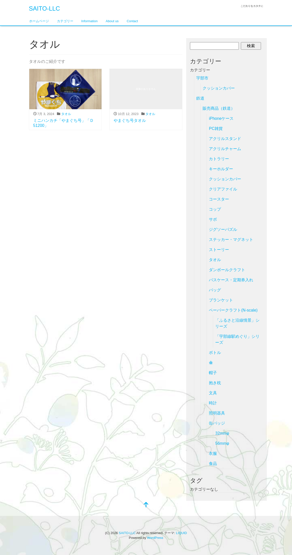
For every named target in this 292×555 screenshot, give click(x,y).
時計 (213, 403)
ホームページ (39, 21)
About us (112, 21)
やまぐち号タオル (130, 120)
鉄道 (200, 98)
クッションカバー (219, 88)
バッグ (215, 290)
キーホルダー (221, 169)
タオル (66, 114)
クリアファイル (223, 189)
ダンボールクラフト (227, 270)
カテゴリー (65, 21)
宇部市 (202, 78)
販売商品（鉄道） (219, 108)
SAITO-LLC (44, 8)
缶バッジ (217, 423)
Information (89, 21)
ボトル (215, 352)
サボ (213, 219)
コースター (219, 199)
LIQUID (181, 533)
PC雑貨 (215, 128)
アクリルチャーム (225, 149)
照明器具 (217, 413)
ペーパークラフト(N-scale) (233, 310)
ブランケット (221, 300)
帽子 (213, 373)
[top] (146, 505)
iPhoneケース (221, 118)
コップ (215, 209)
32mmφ (222, 433)
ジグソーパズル (223, 229)
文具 (213, 393)
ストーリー (219, 249)
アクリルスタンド (225, 138)
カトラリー (219, 159)
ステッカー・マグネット (231, 239)
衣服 (213, 453)
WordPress (155, 538)
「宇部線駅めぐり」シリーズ (237, 339)
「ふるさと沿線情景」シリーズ (237, 323)
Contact (132, 21)
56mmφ (222, 443)
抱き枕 (215, 383)
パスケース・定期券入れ (231, 280)
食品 (213, 463)
